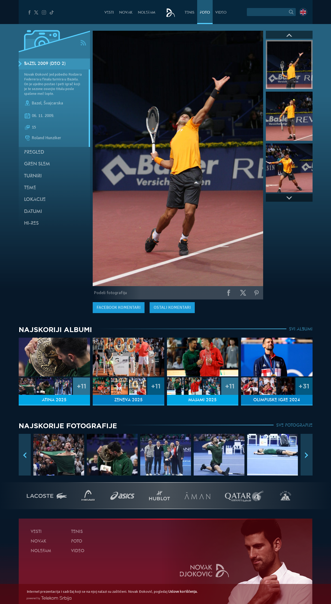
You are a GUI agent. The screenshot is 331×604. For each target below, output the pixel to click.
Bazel (36, 103)
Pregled (34, 152)
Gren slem (37, 164)
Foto (205, 13)
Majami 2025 (202, 400)
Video (221, 13)
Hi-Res (31, 223)
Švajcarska (53, 103)
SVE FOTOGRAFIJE (294, 425)
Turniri (33, 176)
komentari (119, 307)
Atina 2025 (54, 400)
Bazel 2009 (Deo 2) (45, 64)
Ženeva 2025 (128, 400)
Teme (30, 187)
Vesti (109, 13)
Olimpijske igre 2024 (276, 400)
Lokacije (35, 199)
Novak (126, 13)
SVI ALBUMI (301, 329)
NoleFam (146, 13)
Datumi (33, 211)
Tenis (189, 13)
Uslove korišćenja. (182, 591)
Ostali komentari (172, 307)
